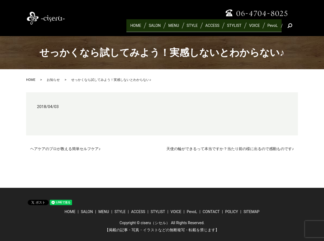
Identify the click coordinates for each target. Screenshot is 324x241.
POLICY (231, 212)
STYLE (192, 28)
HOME (135, 28)
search (296, 28)
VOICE (254, 28)
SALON (155, 28)
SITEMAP (252, 212)
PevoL (272, 28)
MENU (173, 28)
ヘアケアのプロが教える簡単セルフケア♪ (65, 149)
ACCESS (212, 28)
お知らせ (53, 80)
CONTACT (211, 212)
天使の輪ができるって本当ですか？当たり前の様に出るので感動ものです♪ (230, 149)
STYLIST (234, 28)
